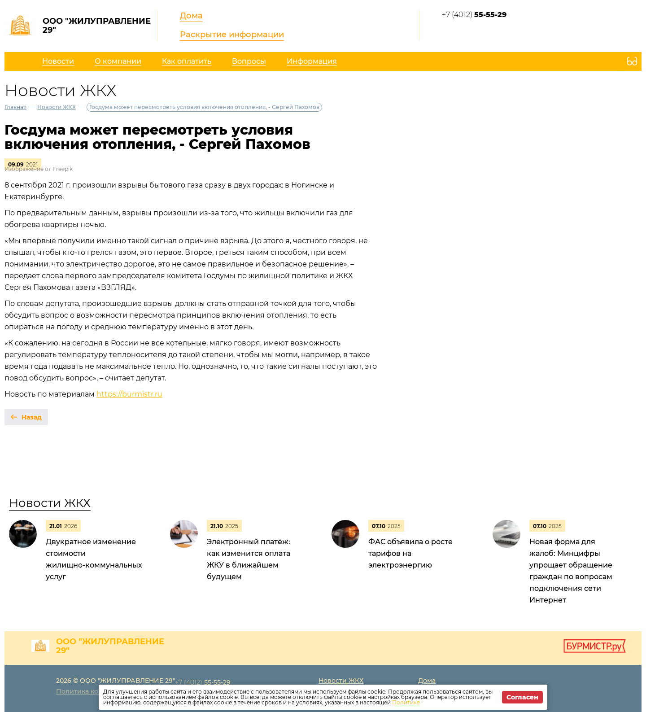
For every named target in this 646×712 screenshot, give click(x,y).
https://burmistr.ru (129, 394)
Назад (32, 417)
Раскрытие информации (232, 34)
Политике (406, 702)
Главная (15, 107)
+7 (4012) (474, 14)
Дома (191, 16)
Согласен (522, 697)
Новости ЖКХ (56, 107)
